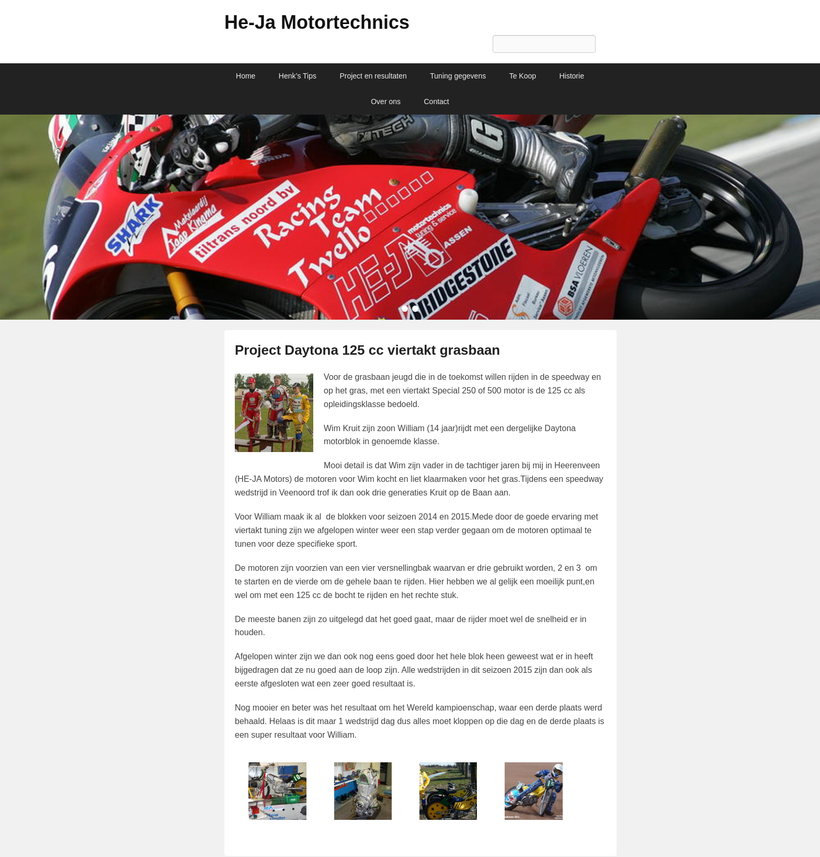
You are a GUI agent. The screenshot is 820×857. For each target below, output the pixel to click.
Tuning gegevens (458, 76)
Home (245, 76)
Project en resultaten (372, 76)
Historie (571, 76)
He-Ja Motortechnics (316, 22)
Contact (436, 101)
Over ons (386, 101)
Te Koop (522, 76)
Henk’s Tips (297, 76)
